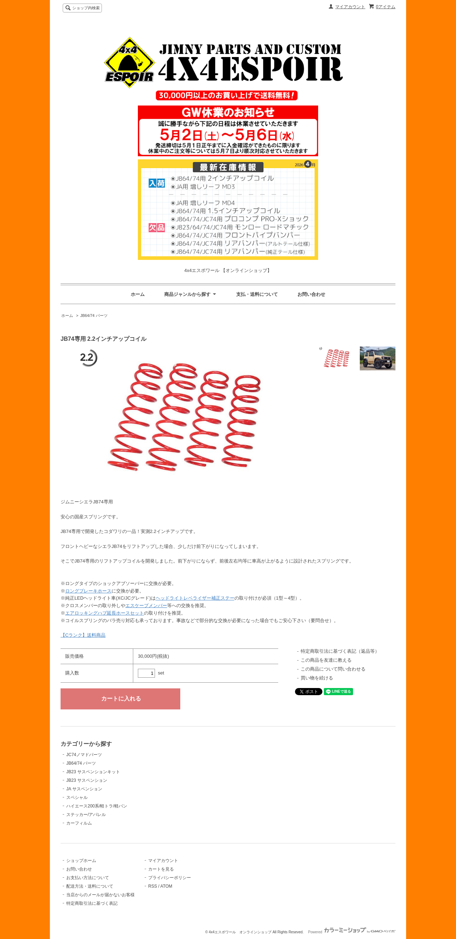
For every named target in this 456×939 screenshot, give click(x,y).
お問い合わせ (311, 294)
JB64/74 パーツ (93, 315)
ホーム (138, 294)
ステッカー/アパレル (86, 814)
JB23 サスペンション (86, 780)
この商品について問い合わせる (333, 669)
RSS (152, 886)
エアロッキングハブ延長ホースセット (104, 613)
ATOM (166, 886)
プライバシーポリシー (169, 877)
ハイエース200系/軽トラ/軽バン (96, 806)
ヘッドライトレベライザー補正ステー (195, 598)
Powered (351, 932)
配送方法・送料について (89, 886)
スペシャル (77, 797)
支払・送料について (257, 294)
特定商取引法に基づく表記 (92, 903)
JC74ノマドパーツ (84, 754)
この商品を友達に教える (326, 660)
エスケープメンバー (146, 605)
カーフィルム (79, 823)
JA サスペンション (84, 788)
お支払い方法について (87, 877)
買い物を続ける (317, 678)
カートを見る (161, 869)
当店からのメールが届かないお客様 (100, 894)
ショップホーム (81, 860)
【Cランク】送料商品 (83, 635)
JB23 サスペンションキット (93, 771)
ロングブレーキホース (88, 591)
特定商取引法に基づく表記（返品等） (340, 651)
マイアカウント (350, 6)
